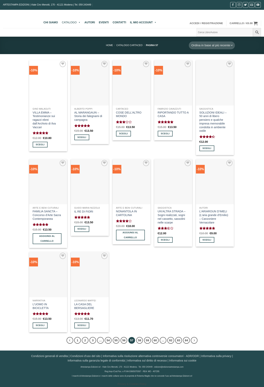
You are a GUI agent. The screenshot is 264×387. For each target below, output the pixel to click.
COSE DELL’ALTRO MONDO (128, 114)
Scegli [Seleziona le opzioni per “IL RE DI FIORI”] (81, 229)
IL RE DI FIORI (83, 211)
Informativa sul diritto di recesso (147, 360)
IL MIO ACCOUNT (143, 22)
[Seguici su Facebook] (233, 5)
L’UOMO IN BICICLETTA (41, 306)
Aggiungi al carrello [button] (47, 238)
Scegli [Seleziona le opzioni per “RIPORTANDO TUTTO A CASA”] (165, 133)
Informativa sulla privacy (216, 356)
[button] (206, 23)
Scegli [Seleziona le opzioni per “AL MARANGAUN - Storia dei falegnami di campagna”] (81, 137)
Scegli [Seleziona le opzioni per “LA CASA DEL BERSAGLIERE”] (81, 325)
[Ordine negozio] (212, 45)
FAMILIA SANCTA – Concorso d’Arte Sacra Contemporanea (47, 215)
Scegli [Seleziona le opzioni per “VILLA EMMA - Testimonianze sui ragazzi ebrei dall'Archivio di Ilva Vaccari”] (40, 144)
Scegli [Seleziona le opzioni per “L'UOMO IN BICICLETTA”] (40, 325)
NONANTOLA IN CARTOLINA (126, 213)
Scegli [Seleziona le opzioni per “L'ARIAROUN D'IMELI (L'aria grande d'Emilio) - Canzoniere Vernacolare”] (206, 240)
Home (109, 45)
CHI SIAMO (50, 22)
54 (108, 340)
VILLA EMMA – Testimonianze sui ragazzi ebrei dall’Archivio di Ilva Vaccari (44, 120)
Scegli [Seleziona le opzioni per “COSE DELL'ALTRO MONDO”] (123, 133)
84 (186, 340)
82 (170, 340)
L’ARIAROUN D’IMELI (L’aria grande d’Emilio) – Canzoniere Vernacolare (213, 217)
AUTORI (90, 22)
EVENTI (104, 22)
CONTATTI (119, 22)
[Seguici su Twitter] (245, 5)
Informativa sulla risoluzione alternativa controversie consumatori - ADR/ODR (151, 356)
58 (139, 340)
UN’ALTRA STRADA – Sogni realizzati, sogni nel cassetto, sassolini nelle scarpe (172, 217)
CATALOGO (71, 22)
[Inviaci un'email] (252, 5)
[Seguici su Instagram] (239, 5)
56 (124, 340)
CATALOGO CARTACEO (129, 45)
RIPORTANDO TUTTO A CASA (173, 114)
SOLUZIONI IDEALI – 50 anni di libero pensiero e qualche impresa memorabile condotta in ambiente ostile (213, 122)
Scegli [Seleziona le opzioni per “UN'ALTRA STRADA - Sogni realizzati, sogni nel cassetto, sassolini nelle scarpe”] (165, 240)
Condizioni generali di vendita (49, 356)
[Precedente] (70, 340)
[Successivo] (194, 340)
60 (155, 340)
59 (147, 340)
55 (116, 340)
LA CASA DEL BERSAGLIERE (84, 306)
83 (178, 340)
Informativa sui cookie (182, 360)
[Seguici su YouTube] (258, 5)
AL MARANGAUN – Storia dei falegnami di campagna (88, 116)
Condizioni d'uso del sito (85, 356)
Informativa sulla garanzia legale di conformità (96, 360)
